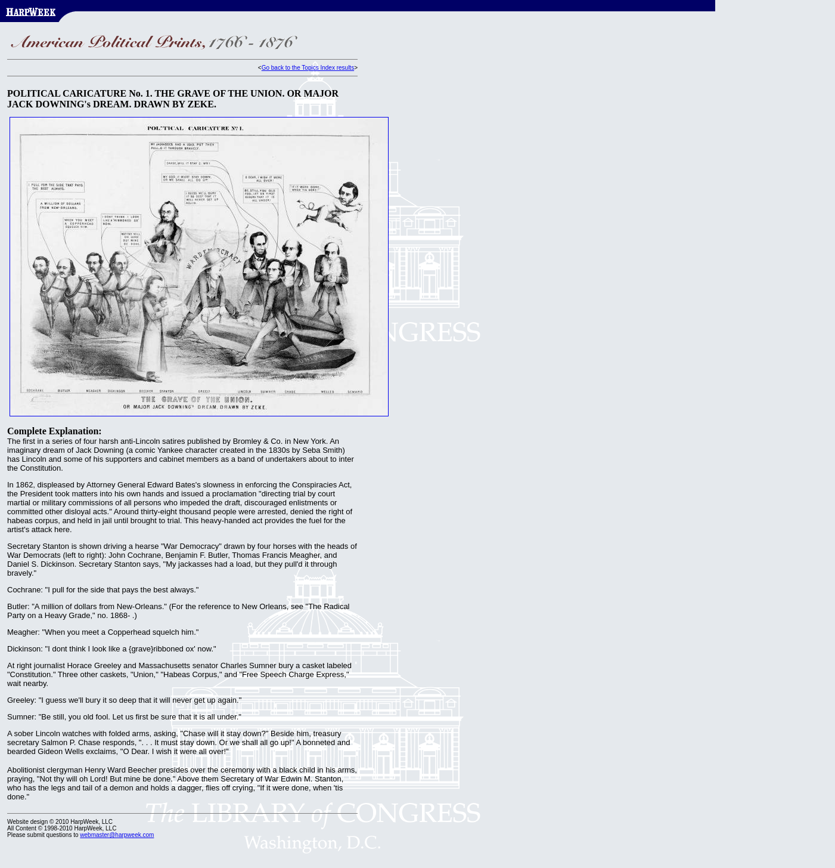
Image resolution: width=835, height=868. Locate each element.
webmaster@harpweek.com (117, 835)
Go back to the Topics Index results (308, 67)
